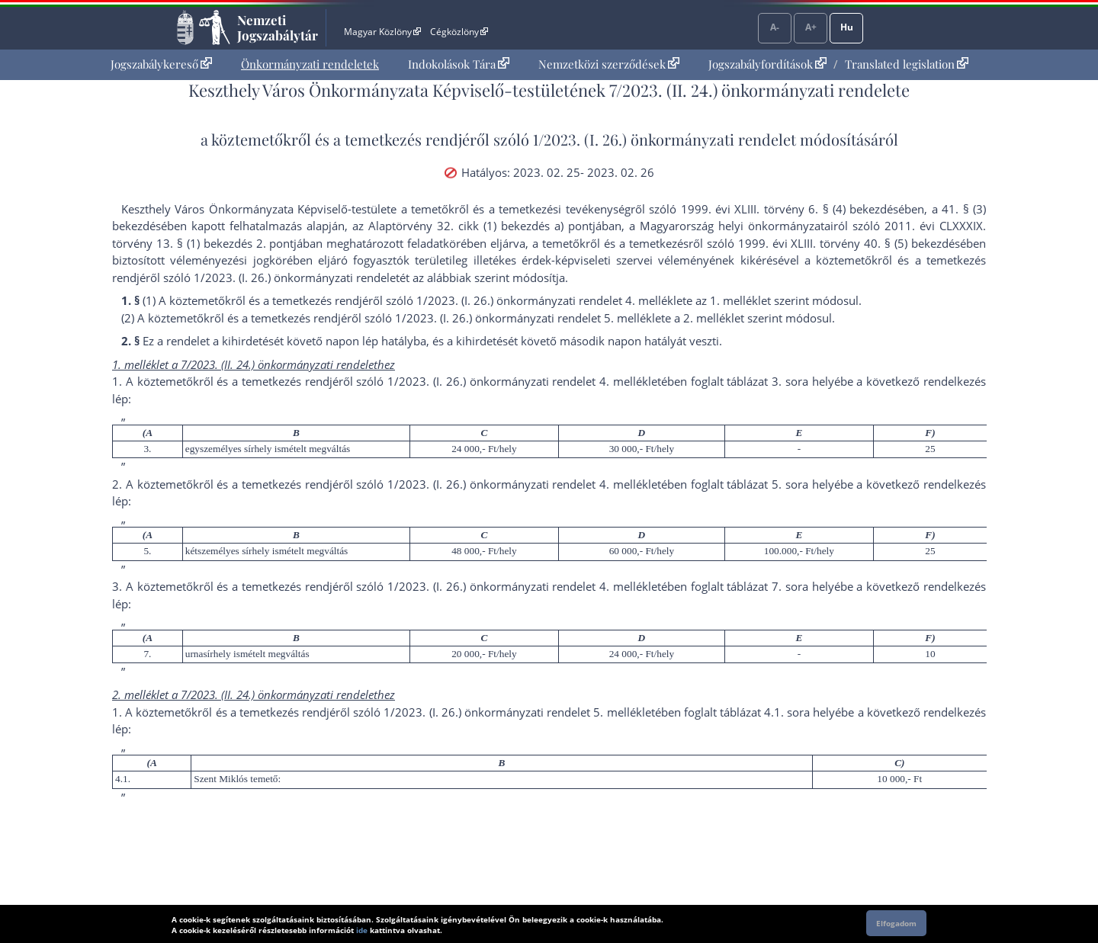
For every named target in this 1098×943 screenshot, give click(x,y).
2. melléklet (713, 318)
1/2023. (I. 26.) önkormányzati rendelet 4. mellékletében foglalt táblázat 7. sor (594, 586)
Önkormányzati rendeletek (310, 64)
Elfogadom (896, 923)
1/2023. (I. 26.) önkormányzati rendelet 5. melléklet (530, 318)
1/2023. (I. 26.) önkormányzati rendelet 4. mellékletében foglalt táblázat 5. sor (594, 484)
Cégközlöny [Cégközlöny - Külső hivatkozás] (459, 31)
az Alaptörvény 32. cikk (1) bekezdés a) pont (472, 225)
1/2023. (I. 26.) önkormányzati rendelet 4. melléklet (551, 300)
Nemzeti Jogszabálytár (277, 27)
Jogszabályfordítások (767, 64)
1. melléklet (740, 300)
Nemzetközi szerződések (608, 64)
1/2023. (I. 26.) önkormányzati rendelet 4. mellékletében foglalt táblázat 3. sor (594, 381)
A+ (811, 27)
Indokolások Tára (458, 64)
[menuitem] (161, 64)
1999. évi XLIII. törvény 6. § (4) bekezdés (790, 209)
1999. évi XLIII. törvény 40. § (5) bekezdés (849, 243)
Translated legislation (906, 64)
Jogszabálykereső (161, 64)
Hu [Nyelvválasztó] (846, 27)
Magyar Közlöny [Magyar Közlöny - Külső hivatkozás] (382, 31)
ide (362, 930)
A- (774, 27)
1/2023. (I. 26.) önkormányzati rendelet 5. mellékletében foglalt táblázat (572, 712)
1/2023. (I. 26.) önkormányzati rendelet (664, 139)
